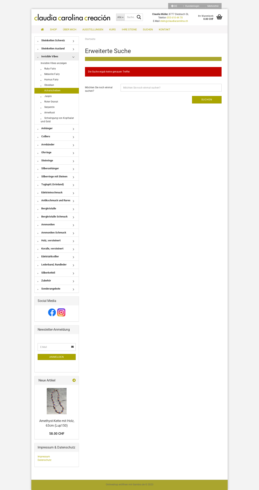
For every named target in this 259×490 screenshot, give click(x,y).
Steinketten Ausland (51, 48)
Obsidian (47, 85)
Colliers (44, 136)
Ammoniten (46, 224)
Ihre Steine (129, 29)
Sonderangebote (49, 288)
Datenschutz (44, 460)
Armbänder (46, 144)
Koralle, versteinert (50, 248)
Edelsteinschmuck (50, 192)
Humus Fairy (49, 79)
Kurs (112, 29)
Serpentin (48, 107)
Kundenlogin (191, 6)
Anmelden (56, 357)
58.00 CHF (56, 434)
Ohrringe (44, 152)
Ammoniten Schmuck (52, 232)
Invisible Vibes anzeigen (54, 63)
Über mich (69, 29)
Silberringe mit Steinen (52, 176)
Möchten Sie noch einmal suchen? (99, 89)
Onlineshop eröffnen (117, 484)
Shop (53, 29)
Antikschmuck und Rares (54, 200)
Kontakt (164, 29)
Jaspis (46, 96)
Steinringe (45, 160)
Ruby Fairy (48, 68)
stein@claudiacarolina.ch (174, 21)
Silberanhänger (48, 168)
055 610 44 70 (175, 17)
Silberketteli (46, 272)
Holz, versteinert (49, 240)
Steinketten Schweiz (51, 40)
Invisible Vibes (48, 56)
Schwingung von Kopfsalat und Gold (57, 120)
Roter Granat (49, 101)
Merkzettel (212, 6)
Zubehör (44, 280)
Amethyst (48, 112)
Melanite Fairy (50, 74)
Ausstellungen (92, 29)
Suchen (148, 29)
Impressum (44, 456)
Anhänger (45, 128)
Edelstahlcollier (48, 256)
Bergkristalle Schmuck (53, 216)
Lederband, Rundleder (52, 264)
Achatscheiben (51, 90)
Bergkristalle (47, 208)
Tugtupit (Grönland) (51, 184)
